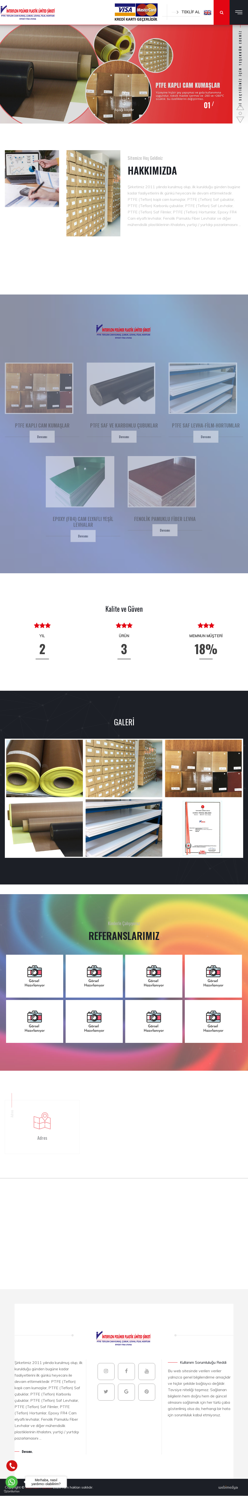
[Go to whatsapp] (12, 1482)
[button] (207, 12)
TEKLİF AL (186, 12)
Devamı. (27, 1451)
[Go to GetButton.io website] (11, 1491)
